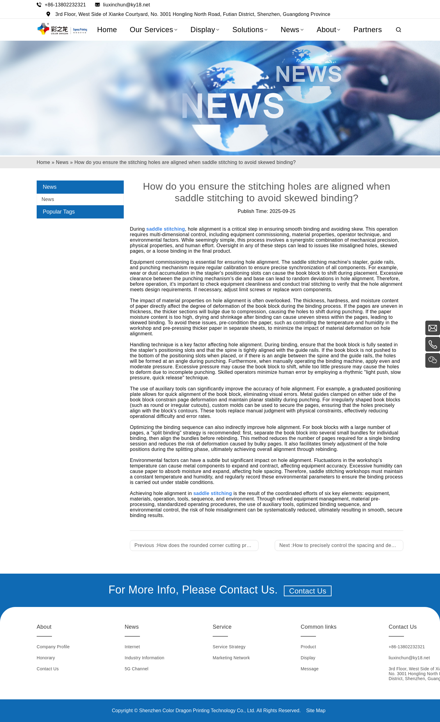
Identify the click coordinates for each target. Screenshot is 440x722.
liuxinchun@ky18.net (126, 4)
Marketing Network (231, 657)
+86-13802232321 (65, 4)
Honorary (46, 657)
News (48, 199)
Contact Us (307, 591)
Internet (132, 646)
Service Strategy (229, 646)
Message (310, 668)
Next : (341, 545)
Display (308, 657)
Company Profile (53, 646)
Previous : (196, 545)
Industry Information (144, 657)
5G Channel (136, 668)
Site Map (315, 710)
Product (308, 646)
